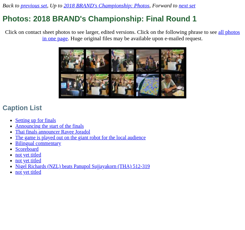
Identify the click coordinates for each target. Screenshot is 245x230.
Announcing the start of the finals (49, 126)
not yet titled (28, 154)
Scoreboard (27, 149)
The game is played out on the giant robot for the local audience (80, 137)
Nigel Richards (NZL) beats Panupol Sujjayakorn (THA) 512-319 (82, 166)
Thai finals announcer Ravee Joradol (52, 131)
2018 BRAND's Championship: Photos (106, 6)
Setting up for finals (35, 120)
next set (187, 6)
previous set (34, 6)
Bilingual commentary (38, 143)
